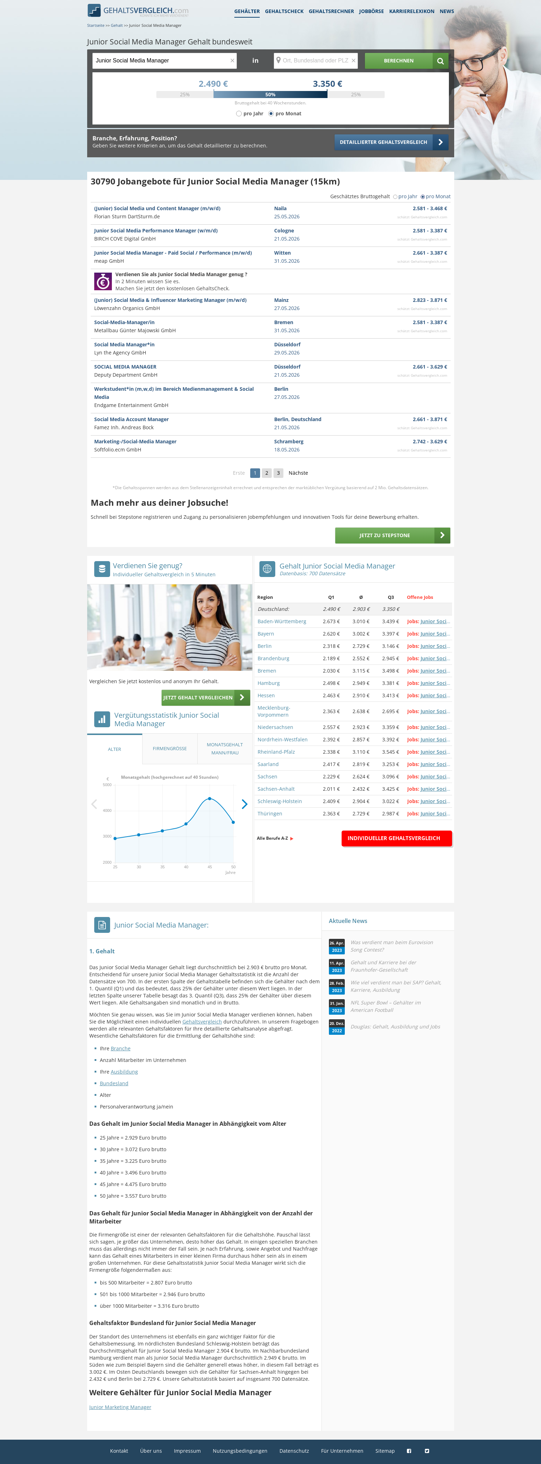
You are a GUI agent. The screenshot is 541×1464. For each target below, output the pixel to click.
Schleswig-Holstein (280, 801)
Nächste (298, 472)
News (447, 11)
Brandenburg (273, 658)
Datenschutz (294, 1450)
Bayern (266, 633)
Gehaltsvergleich (202, 1021)
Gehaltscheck (284, 11)
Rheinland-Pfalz (276, 751)
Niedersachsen (275, 727)
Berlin (265, 646)
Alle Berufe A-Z (272, 838)
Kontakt (119, 1450)
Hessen (266, 695)
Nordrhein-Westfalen (283, 739)
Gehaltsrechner (331, 11)
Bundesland (114, 1083)
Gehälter (247, 11)
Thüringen (270, 813)
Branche (121, 1048)
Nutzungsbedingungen (240, 1450)
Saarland (268, 764)
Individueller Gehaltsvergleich (394, 838)
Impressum (187, 1450)
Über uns (151, 1450)
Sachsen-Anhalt (276, 788)
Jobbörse (371, 11)
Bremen (267, 670)
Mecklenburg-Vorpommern (274, 711)
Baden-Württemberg (282, 621)
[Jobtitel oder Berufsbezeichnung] (164, 61)
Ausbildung (124, 1071)
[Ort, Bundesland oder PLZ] (316, 61)
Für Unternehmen (342, 1450)
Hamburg (269, 683)
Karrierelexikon (411, 11)
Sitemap (385, 1450)
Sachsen (267, 776)
